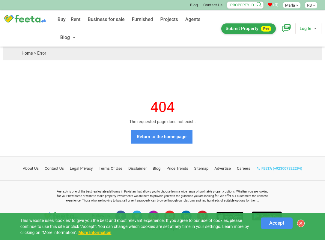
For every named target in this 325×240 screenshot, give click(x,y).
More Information (94, 232)
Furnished (142, 19)
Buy (62, 19)
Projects (169, 19)
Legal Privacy (81, 168)
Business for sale (106, 19)
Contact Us (212, 5)
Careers (243, 168)
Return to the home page (161, 136)
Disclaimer (137, 168)
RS (311, 5)
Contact (54, 168)
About (31, 168)
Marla (291, 5)
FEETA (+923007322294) (279, 168)
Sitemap (201, 168)
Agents (193, 19)
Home (27, 53)
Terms (111, 168)
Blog (194, 5)
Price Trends (177, 168)
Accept (276, 223)
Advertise (222, 168)
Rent (76, 19)
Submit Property (249, 29)
